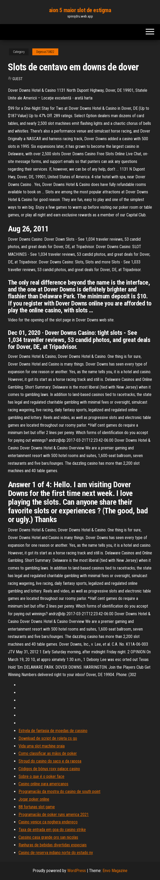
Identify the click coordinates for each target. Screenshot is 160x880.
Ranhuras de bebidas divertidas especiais (53, 844)
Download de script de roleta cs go (48, 738)
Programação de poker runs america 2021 (54, 814)
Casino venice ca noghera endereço (48, 821)
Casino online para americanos (43, 783)
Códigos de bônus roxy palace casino (49, 768)
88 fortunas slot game (37, 806)
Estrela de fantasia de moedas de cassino (53, 730)
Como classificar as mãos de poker (48, 753)
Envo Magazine (115, 870)
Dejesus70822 (45, 52)
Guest (17, 79)
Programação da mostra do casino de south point (59, 791)
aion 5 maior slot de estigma (80, 10)
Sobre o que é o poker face (41, 776)
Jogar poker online (34, 799)
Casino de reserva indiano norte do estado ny (56, 852)
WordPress (76, 870)
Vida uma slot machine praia (42, 746)
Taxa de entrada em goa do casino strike (52, 829)
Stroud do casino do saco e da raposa (50, 761)
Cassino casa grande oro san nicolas (48, 837)
